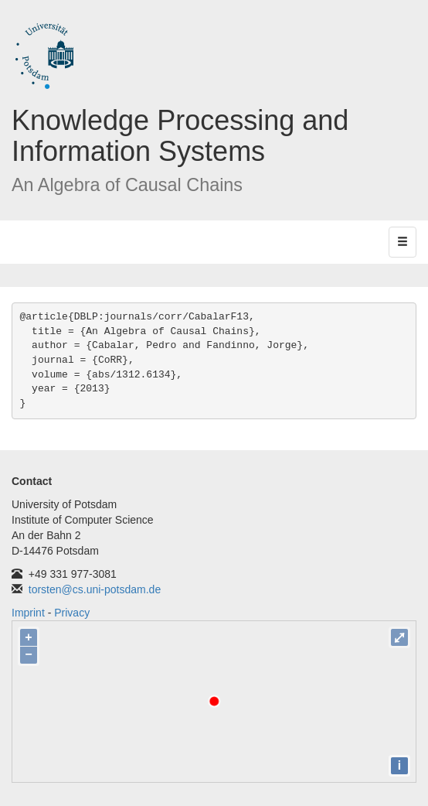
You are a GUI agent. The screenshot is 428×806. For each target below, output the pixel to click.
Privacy (72, 612)
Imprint (28, 612)
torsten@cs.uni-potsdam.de (95, 589)
